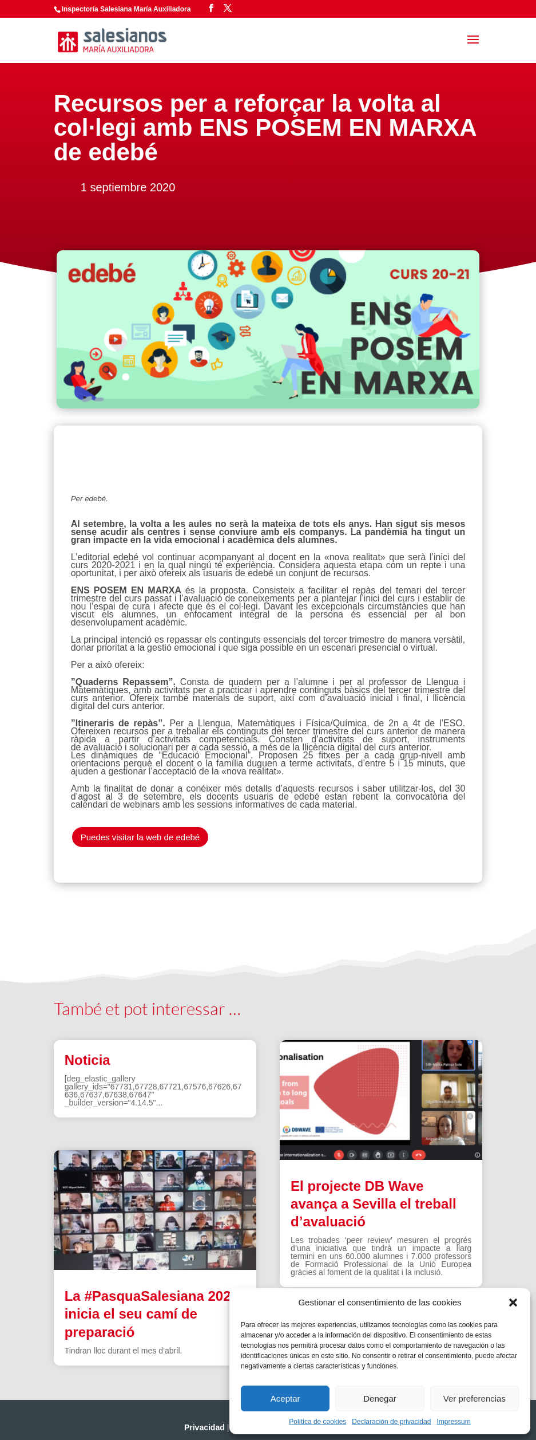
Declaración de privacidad (391, 1422)
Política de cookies (317, 1422)
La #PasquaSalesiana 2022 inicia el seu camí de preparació (152, 1313)
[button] (513, 1302)
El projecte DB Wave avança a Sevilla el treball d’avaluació (373, 1203)
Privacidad (204, 1427)
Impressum (453, 1422)
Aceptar (285, 1398)
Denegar (379, 1398)
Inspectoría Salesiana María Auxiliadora (126, 9)
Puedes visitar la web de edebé (140, 837)
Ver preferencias (474, 1398)
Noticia (87, 1060)
